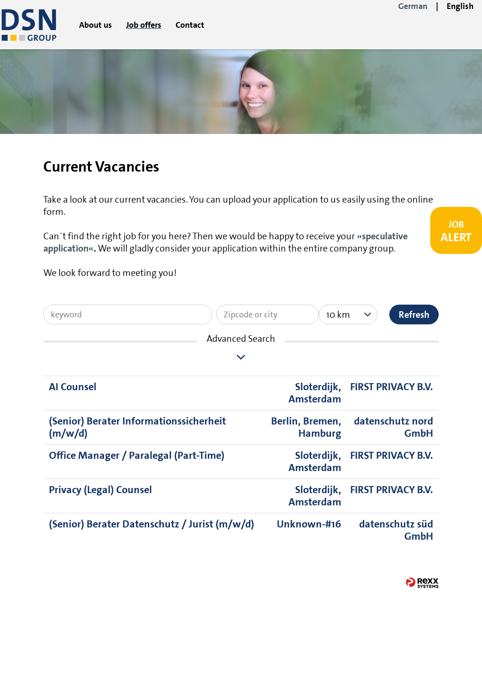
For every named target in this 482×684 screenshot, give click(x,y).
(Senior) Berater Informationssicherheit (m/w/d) (137, 427)
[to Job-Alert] (456, 230)
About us (95, 25)
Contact (190, 25)
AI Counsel (72, 386)
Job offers (143, 25)
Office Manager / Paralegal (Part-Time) (137, 455)
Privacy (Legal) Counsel (100, 489)
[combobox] (348, 314)
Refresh (414, 314)
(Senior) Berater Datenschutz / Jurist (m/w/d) (151, 524)
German (412, 6)
